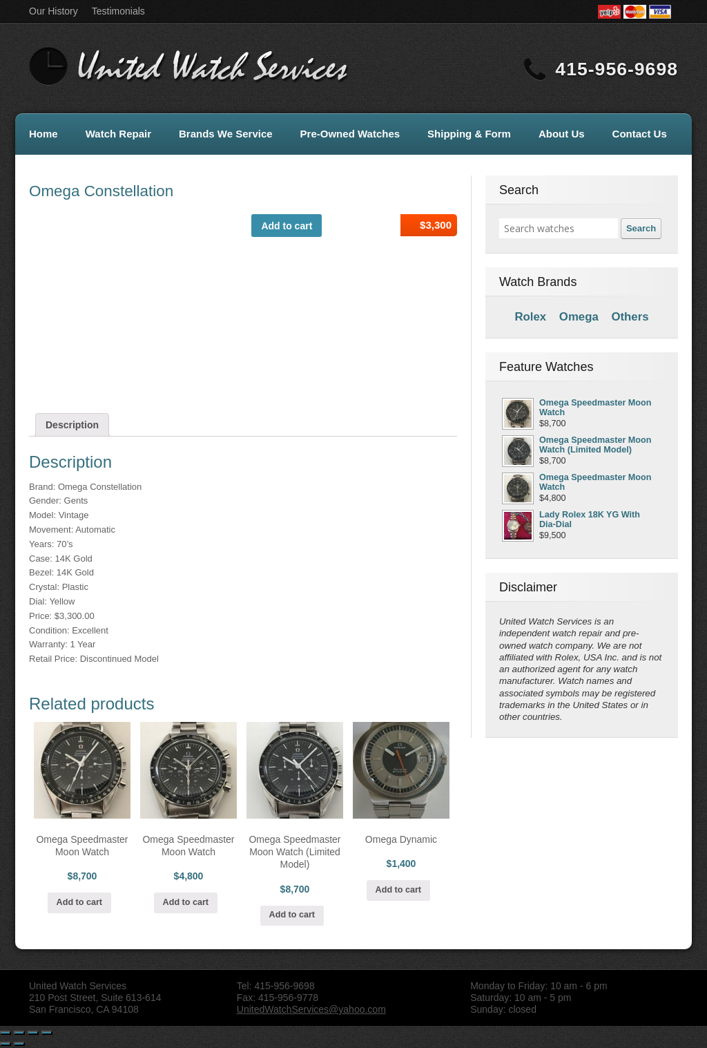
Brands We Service (226, 134)
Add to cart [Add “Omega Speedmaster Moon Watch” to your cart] (79, 902)
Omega (579, 316)
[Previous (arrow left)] (5, 1044)
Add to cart (286, 225)
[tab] (72, 425)
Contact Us (639, 134)
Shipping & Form (469, 134)
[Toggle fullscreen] (33, 1033)
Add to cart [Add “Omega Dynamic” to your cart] (398, 890)
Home (43, 134)
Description (72, 424)
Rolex (530, 316)
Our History (53, 11)
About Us (562, 134)
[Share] (19, 1033)
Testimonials (118, 11)
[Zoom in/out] (46, 1033)
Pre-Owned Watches (350, 134)
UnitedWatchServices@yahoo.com (311, 1009)
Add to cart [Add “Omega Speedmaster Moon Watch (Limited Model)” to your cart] (292, 915)
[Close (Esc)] (5, 1033)
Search (641, 228)
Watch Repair (118, 134)
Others (629, 316)
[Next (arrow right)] (19, 1044)
